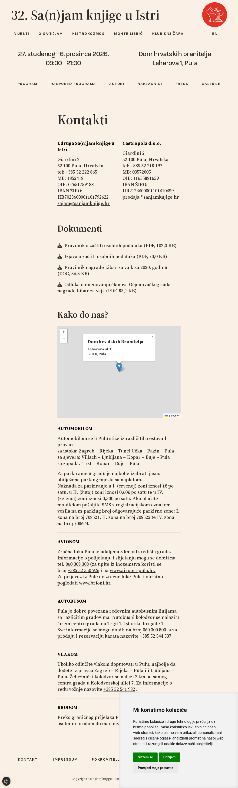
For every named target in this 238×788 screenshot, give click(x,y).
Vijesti (21, 33)
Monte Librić (128, 33)
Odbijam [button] (169, 757)
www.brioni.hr (94, 583)
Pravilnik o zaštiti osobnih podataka (103, 245)
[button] (119, 367)
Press (181, 83)
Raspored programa (73, 83)
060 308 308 (77, 564)
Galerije (211, 83)
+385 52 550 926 (83, 570)
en (215, 33)
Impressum (65, 759)
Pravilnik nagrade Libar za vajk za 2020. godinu (115, 267)
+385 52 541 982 (119, 689)
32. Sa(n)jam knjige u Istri (85, 14)
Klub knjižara (168, 33)
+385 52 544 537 (155, 636)
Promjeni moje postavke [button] (155, 768)
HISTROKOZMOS (88, 33)
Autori (116, 83)
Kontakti (28, 759)
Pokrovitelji (106, 759)
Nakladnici (150, 83)
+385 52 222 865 (81, 172)
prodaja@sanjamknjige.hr (150, 197)
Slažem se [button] (145, 757)
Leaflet (172, 416)
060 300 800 (154, 630)
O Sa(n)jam (51, 33)
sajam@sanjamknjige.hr (83, 203)
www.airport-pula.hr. (132, 570)
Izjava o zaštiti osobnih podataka (99, 256)
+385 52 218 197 (146, 165)
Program (27, 83)
